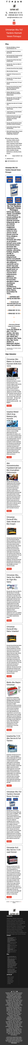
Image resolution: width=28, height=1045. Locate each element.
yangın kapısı (17, 1040)
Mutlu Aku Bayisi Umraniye (12, 71)
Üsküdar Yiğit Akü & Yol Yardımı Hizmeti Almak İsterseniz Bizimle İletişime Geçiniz (13, 93)
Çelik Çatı (13, 1041)
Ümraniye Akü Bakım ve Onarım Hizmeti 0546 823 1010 (12, 957)
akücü (13, 1042)
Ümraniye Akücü (10, 978)
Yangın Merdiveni (16, 1037)
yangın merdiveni (20, 155)
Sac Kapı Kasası (9, 1037)
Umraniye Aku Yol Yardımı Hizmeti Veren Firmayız (14, 349)
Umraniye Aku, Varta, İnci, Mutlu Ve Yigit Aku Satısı (12, 965)
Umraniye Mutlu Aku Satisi (12, 942)
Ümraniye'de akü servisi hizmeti (11, 941)
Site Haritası (14, 1043)
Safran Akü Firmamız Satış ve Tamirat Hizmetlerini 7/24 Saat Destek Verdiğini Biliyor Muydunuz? (14, 133)
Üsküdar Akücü (10, 982)
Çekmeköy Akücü (10, 980)
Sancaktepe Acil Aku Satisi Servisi (12, 946)
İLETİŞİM (9, 983)
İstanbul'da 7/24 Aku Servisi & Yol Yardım (11, 969)
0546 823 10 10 (15, 13)
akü (10, 1042)
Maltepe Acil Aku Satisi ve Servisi (12, 950)
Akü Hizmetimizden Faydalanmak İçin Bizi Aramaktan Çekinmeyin (11, 961)
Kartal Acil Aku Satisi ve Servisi (11, 952)
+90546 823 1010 (15, 15)
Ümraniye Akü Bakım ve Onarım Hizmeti (11, 938)
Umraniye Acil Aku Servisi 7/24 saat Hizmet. (12, 973)
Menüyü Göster (14, 23)
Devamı (9, 405)
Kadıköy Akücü (10, 979)
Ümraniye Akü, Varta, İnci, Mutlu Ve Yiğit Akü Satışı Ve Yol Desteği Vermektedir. (14, 99)
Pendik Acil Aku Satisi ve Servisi (11, 947)
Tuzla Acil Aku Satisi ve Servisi (11, 944)
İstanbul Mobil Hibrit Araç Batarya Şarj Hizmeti (12, 940)
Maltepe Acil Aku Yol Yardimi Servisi (11, 949)
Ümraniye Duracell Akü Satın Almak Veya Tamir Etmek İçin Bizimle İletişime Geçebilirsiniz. (14, 88)
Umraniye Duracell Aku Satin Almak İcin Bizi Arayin (12, 963)
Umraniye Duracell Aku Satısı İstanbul (14, 68)
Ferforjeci (10, 1041)
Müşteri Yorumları (10, 976)
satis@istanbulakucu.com (14, 17)
